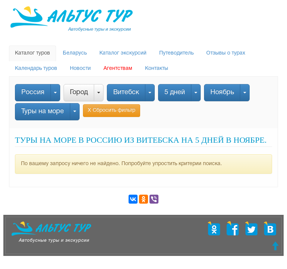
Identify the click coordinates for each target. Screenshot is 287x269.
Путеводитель (176, 53)
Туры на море (42, 111)
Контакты (156, 68)
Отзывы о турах (225, 53)
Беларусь (75, 53)
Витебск (126, 92)
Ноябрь (222, 92)
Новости (80, 68)
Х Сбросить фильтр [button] (111, 110)
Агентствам (118, 68)
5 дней (174, 92)
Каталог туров (32, 53)
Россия (32, 92)
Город (79, 92)
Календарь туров (36, 68)
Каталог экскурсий (122, 53)
